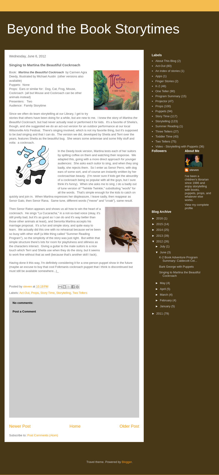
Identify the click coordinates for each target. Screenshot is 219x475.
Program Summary (167, 96)
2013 (160, 235)
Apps (158, 76)
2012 (160, 241)
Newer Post (20, 426)
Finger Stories (164, 81)
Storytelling (63, 293)
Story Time (47, 293)
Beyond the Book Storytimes (93, 28)
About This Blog (165, 61)
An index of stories (167, 71)
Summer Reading (166, 126)
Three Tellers (163, 131)
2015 (160, 224)
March (164, 294)
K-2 (157, 86)
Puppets (160, 111)
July (163, 246)
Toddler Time (163, 136)
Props (35, 293)
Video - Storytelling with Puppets (176, 146)
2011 (160, 313)
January (165, 306)
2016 (160, 218)
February (166, 300)
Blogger (127, 462)
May (163, 283)
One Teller (162, 91)
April (163, 289)
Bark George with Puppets (176, 266)
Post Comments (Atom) (42, 435)
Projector (161, 101)
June (163, 252)
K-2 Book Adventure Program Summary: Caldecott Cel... (178, 259)
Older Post (129, 426)
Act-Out (24, 293)
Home (75, 426)
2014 (160, 229)
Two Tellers (80, 293)
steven (194, 170)
